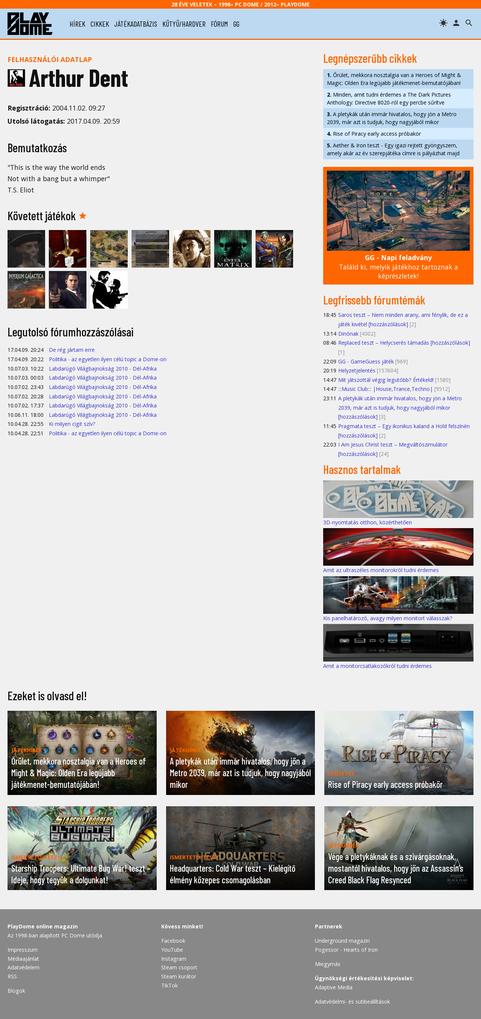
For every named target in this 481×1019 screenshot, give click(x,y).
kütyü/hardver (184, 23)
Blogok (16, 990)
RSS (12, 976)
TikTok (169, 985)
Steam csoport (179, 967)
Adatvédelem (23, 967)
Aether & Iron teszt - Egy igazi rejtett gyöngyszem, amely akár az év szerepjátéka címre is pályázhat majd (393, 149)
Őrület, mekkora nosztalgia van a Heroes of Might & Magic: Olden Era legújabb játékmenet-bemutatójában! (394, 78)
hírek (77, 23)
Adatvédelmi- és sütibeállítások (352, 1001)
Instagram (173, 958)
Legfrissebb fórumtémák (374, 299)
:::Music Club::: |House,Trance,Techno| (385, 388)
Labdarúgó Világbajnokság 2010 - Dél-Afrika (103, 368)
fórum (219, 23)
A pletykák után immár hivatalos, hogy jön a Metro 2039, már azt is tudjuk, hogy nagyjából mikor (392, 118)
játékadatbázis (135, 23)
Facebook (173, 940)
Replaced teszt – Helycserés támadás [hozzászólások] (404, 342)
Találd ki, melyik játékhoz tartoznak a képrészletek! (398, 266)
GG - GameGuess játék (366, 361)
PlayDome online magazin (43, 926)
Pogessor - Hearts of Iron (346, 949)
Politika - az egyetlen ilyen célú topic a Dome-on (107, 359)
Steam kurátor (178, 976)
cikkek (100, 23)
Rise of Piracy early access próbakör (374, 133)
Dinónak (348, 333)
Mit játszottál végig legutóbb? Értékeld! (386, 379)
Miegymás (327, 964)
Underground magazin (342, 940)
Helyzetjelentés (356, 370)
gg (236, 23)
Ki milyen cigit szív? (72, 423)
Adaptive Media (333, 987)
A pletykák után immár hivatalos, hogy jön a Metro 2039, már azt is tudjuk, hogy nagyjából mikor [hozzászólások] (400, 407)
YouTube (172, 949)
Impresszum (23, 949)
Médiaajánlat (23, 958)
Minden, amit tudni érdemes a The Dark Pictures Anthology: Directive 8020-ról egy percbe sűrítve (389, 98)
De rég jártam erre (72, 349)
